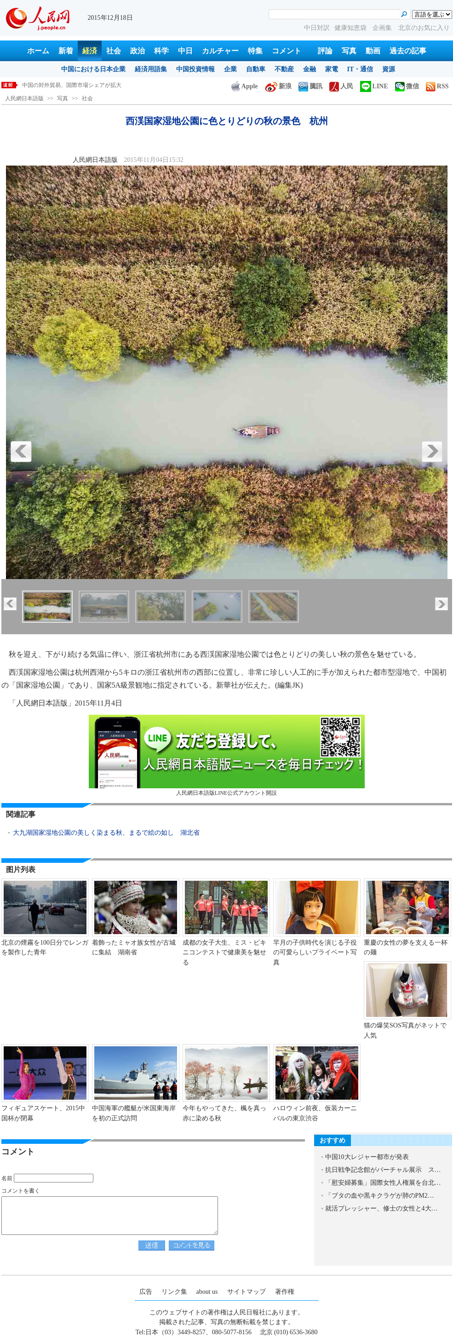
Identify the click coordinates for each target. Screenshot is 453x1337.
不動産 (284, 69)
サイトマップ (246, 1291)
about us (207, 1291)
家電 (331, 69)
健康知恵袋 (351, 27)
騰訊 (310, 86)
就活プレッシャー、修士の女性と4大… (381, 1208)
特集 (255, 51)
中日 (185, 51)
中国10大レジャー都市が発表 (367, 1156)
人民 (341, 86)
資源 (388, 69)
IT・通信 (360, 69)
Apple (244, 86)
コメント (286, 51)
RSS (437, 86)
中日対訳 (317, 27)
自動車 (255, 69)
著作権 (284, 1291)
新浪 (278, 86)
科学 (161, 51)
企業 (230, 69)
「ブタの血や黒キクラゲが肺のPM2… (379, 1195)
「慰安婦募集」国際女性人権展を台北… (383, 1182)
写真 (349, 51)
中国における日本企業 (93, 69)
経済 (89, 51)
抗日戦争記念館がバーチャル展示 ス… (383, 1169)
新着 (65, 51)
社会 (113, 51)
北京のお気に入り (424, 27)
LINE (374, 86)
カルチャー (220, 51)
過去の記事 (408, 51)
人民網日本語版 (24, 98)
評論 (325, 51)
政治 (137, 51)
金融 (309, 69)
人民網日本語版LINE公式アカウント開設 (227, 755)
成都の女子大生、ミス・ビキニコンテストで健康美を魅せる (224, 952)
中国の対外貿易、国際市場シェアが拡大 (71, 85)
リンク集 (174, 1291)
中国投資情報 (195, 69)
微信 (407, 86)
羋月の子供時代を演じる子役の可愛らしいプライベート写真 (315, 952)
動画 (373, 51)
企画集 (383, 27)
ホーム (38, 51)
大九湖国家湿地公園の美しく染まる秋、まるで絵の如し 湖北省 (106, 832)
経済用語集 (151, 69)
